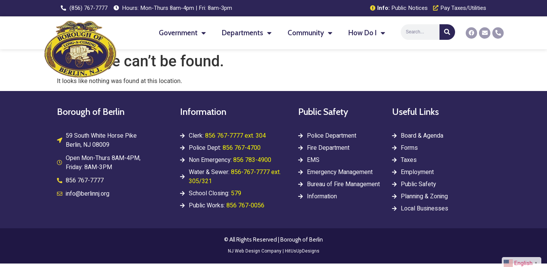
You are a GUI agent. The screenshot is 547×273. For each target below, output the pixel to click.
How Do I (366, 32)
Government (182, 32)
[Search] (447, 32)
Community (310, 32)
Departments (247, 32)
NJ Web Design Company (254, 251)
